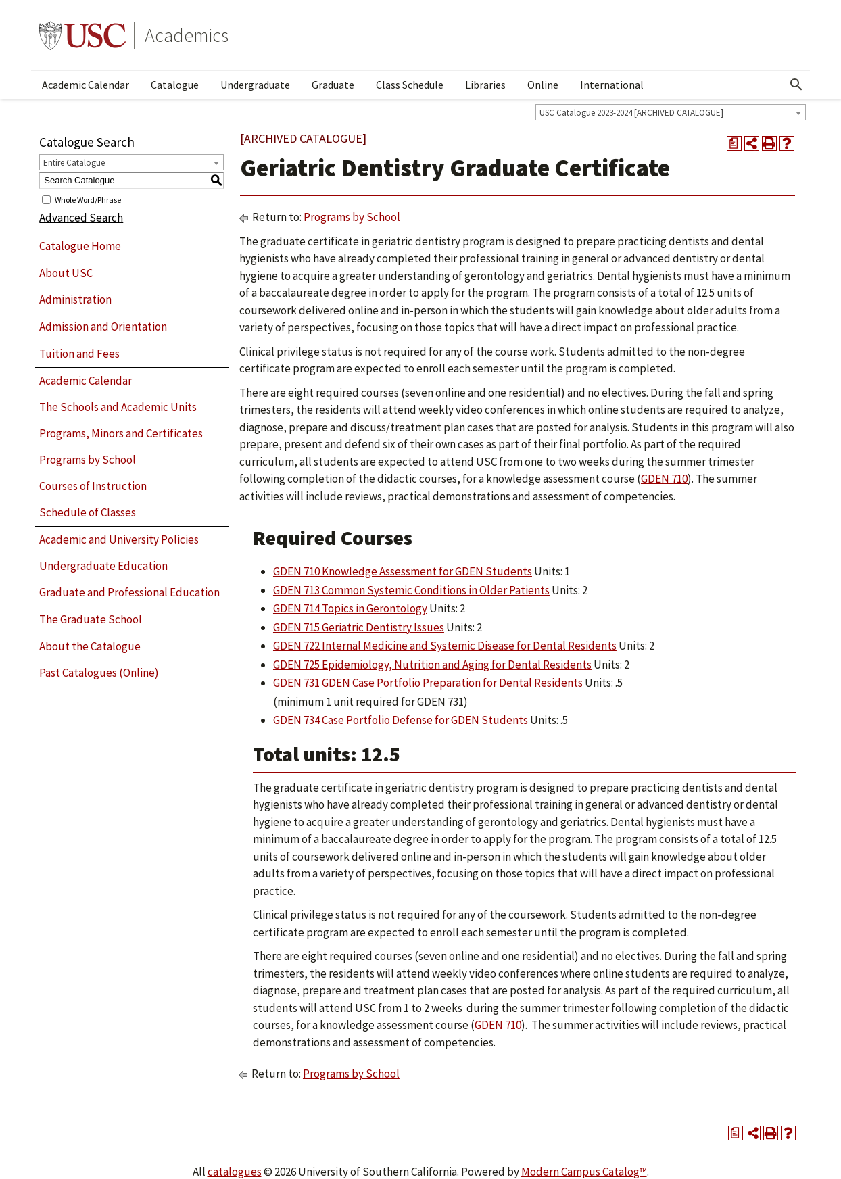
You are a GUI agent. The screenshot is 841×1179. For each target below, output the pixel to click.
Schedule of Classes (87, 512)
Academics (187, 35)
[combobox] (670, 112)
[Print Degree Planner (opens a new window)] (734, 143)
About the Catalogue (90, 646)
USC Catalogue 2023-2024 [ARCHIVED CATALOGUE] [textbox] (631, 112)
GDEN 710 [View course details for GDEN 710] (664, 478)
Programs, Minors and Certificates (121, 433)
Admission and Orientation (103, 326)
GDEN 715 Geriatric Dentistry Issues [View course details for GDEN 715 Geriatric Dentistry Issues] (358, 627)
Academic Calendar (85, 84)
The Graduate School (90, 619)
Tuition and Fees (79, 353)
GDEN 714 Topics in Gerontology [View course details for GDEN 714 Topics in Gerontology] (350, 608)
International (612, 84)
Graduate (333, 84)
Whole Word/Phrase (88, 199)
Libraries (485, 84)
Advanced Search (81, 217)
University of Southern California (82, 35)
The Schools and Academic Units (118, 407)
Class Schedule (409, 84)
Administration (75, 299)
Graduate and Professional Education (129, 592)
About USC (66, 273)
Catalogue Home (80, 246)
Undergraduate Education (103, 565)
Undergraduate (255, 84)
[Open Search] (796, 84)
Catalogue (175, 84)
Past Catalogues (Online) (99, 672)
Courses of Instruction (93, 486)
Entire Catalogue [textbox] (74, 162)
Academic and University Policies (119, 539)
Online (542, 84)
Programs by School (87, 459)
